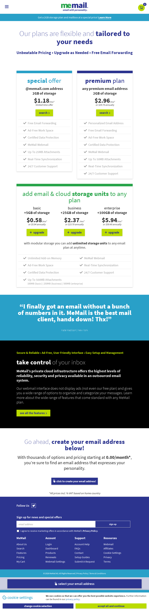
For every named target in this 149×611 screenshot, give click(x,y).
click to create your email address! (74, 481)
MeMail (52, 573)
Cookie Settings (112, 552)
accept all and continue (111, 606)
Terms (107, 561)
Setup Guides (82, 557)
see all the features (33, 413)
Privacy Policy (82, 573)
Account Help (82, 544)
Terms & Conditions (97, 573)
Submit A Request (85, 561)
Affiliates (108, 548)
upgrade (37, 232)
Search (20, 548)
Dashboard (51, 548)
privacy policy (73, 599)
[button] (141, 7)
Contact (79, 552)
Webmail (108, 544)
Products (50, 552)
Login (48, 544)
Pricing (20, 557)
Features (21, 552)
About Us (21, 544)
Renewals (50, 557)
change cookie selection (38, 606)
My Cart (20, 561)
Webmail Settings (55, 561)
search (44, 113)
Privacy (108, 557)
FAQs (77, 548)
